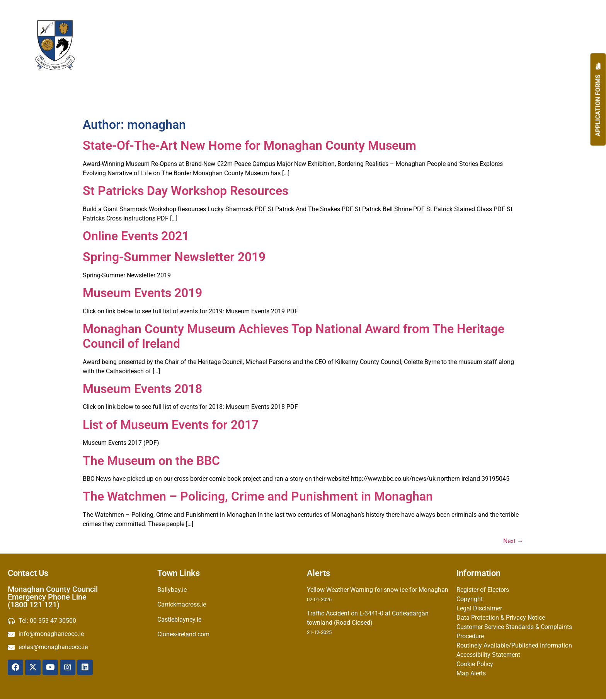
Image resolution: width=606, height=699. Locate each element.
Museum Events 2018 (142, 388)
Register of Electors (482, 589)
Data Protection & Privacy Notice (500, 617)
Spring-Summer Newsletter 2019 (174, 257)
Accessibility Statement (488, 654)
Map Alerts (471, 673)
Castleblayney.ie (179, 619)
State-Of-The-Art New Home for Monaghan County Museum (249, 145)
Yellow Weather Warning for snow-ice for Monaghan (377, 589)
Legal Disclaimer (479, 608)
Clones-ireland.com (183, 634)
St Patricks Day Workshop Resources (185, 190)
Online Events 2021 (136, 236)
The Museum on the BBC (151, 460)
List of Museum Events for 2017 (171, 424)
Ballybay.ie (172, 589)
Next (513, 541)
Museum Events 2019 (142, 292)
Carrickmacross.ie (181, 604)
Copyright (469, 599)
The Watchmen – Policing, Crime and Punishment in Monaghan (258, 496)
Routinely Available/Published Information (514, 645)
